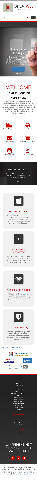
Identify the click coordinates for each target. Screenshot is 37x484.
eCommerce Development (28, 139)
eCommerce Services (18, 417)
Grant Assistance (18, 407)
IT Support (18, 384)
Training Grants (18, 424)
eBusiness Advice (18, 420)
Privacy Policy (17, 474)
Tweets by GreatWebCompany (10, 347)
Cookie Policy (26, 474)
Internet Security (28, 126)
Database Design (9, 152)
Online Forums (18, 438)
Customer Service (18, 432)
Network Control (18, 436)
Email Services (9, 139)
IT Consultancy (18, 405)
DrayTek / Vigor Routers (18, 389)
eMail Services (18, 395)
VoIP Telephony (18, 391)
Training (18, 409)
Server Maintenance (18, 388)
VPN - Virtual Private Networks (18, 393)
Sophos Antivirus (18, 399)
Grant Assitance (28, 152)
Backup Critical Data (19, 401)
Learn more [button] (18, 69)
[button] (3, 51)
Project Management (9, 126)
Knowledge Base (19, 434)
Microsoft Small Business (18, 386)
